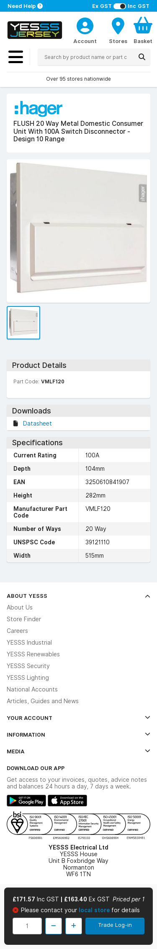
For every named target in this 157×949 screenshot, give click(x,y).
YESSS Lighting (28, 677)
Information (78, 734)
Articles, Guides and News (43, 701)
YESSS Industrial (29, 642)
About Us (20, 607)
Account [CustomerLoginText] (85, 41)
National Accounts (32, 689)
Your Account (78, 717)
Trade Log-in (115, 924)
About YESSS (78, 595)
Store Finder (24, 619)
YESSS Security (28, 666)
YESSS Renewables (33, 654)
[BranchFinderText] (118, 30)
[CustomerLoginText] (85, 24)
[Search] (142, 56)
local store (95, 910)
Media (78, 751)
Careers (17, 631)
